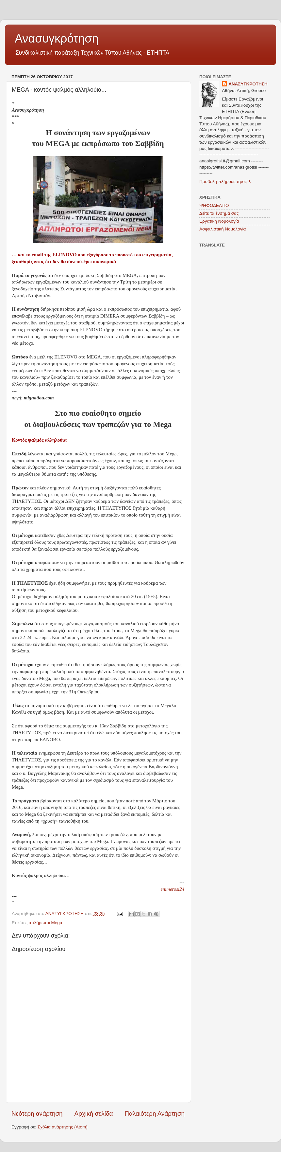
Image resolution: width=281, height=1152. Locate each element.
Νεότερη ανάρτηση (37, 1113)
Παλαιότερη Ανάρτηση (154, 1113)
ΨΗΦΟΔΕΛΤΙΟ (214, 205)
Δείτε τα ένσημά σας (219, 213)
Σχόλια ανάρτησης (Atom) (63, 1127)
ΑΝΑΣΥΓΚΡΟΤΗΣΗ (248, 84)
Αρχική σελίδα (93, 1113)
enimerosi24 (172, 889)
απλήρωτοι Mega (45, 922)
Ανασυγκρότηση (57, 38)
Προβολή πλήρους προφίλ (225, 181)
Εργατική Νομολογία (219, 221)
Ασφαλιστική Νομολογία (222, 229)
